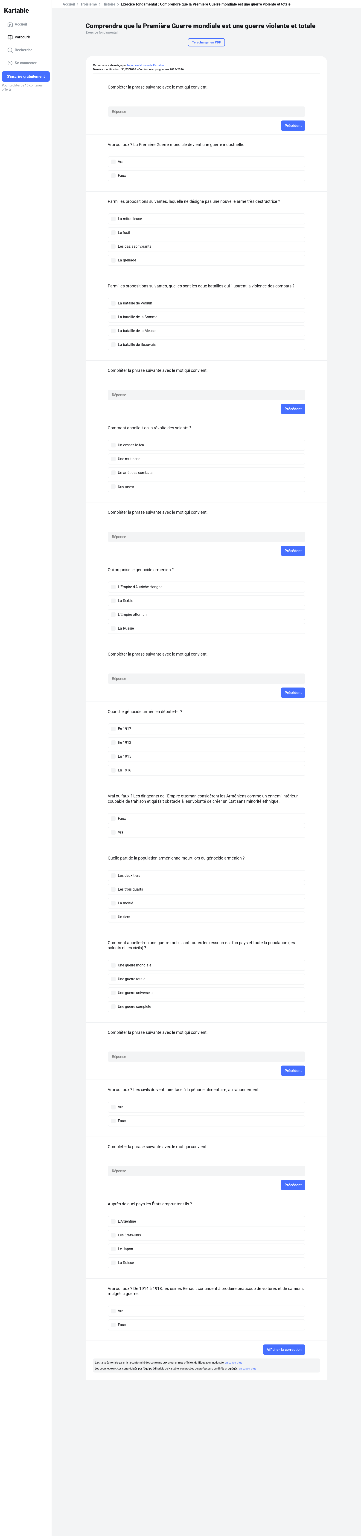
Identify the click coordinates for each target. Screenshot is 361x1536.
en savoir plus (233, 1362)
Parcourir (18, 37)
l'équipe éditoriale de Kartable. (145, 65)
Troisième (88, 4)
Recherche (19, 50)
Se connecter (22, 63)
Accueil (17, 24)
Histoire (108, 4)
